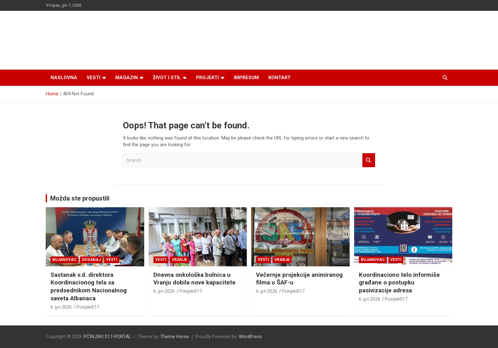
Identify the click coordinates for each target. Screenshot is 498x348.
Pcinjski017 (88, 307)
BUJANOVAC (64, 259)
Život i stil (167, 77)
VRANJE (179, 259)
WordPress (250, 336)
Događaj (91, 259)
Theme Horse (174, 336)
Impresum (246, 77)
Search (368, 160)
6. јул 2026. (61, 307)
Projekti (207, 77)
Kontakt (279, 77)
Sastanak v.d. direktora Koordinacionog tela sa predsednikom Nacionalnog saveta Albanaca (88, 286)
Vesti (93, 77)
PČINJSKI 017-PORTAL (107, 336)
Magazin (126, 77)
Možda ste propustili (80, 198)
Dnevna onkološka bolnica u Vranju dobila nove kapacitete (194, 278)
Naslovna (63, 77)
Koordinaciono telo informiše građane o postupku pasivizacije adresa (399, 282)
